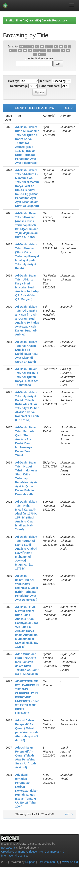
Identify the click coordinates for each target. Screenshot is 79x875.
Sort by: (13, 81)
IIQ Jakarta (8, 847)
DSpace (30, 861)
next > (69, 107)
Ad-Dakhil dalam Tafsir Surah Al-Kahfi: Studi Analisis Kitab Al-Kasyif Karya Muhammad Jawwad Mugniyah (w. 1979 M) (26, 552)
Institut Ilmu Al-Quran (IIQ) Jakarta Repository (36, 20)
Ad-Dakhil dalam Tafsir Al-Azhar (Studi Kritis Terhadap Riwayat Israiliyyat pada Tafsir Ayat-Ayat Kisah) (27, 256)
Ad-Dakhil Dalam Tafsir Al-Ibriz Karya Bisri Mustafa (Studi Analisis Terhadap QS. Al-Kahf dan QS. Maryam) (27, 287)
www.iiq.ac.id (70, 861)
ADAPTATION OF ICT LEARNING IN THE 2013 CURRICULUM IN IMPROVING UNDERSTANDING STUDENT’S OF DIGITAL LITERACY (27, 697)
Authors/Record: (49, 86)
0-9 (21, 46)
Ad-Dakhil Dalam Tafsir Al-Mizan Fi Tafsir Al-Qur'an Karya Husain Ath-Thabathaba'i (27, 376)
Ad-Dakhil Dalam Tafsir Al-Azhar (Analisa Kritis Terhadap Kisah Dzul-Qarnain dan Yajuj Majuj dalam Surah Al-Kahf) (27, 225)
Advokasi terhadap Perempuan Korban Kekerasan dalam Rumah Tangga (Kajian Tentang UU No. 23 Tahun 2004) (26, 790)
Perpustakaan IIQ (48, 861)
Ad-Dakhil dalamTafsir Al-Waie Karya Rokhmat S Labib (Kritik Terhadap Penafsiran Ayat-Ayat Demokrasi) (26, 587)
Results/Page (19, 86)
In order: (45, 81)
